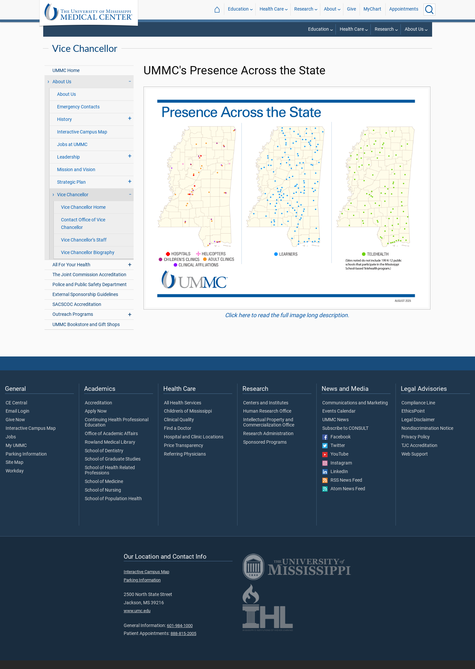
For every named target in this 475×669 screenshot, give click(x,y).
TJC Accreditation (419, 454)
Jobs (11, 445)
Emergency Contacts (78, 115)
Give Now (15, 428)
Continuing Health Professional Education (116, 431)
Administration (350, 43)
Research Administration (268, 442)
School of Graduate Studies (113, 467)
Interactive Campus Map (82, 140)
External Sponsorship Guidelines (85, 303)
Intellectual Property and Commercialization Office (268, 431)
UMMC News (335, 428)
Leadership (68, 165)
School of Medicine (104, 490)
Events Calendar (339, 420)
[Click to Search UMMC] (429, 10)
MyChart (372, 9)
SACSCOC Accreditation (76, 313)
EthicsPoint (413, 420)
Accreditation (98, 411)
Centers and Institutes (265, 411)
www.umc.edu (137, 619)
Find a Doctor (177, 437)
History (64, 128)
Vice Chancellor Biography (87, 261)
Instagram (337, 471)
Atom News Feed (343, 497)
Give (351, 9)
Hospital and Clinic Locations (193, 445)
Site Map (14, 471)
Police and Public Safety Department (89, 293)
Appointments (403, 9)
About (330, 9)
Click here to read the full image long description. (287, 323)
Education (238, 9)
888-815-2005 (183, 642)
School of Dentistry (104, 459)
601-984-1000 (180, 634)
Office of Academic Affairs (111, 442)
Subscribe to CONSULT (345, 437)
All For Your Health (71, 273)
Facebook (336, 445)
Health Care (272, 9)
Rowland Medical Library (110, 451)
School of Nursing (103, 499)
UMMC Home (65, 79)
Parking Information (26, 462)
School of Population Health (113, 507)
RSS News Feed (342, 489)
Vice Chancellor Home (83, 216)
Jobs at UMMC (72, 153)
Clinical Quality (179, 428)
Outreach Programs (72, 323)
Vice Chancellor (415, 43)
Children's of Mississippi (188, 420)
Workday (15, 479)
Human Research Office (267, 420)
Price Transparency (183, 454)
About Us (414, 29)
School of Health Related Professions (110, 479)
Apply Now (96, 420)
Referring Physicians (185, 462)
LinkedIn (335, 480)
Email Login (17, 420)
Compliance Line (418, 411)
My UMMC (16, 454)
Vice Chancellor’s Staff (84, 248)
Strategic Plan (71, 191)
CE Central (16, 411)
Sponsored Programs (265, 451)
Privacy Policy (415, 445)
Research (303, 9)
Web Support (414, 462)
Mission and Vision (76, 178)
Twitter (333, 454)
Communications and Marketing (355, 411)
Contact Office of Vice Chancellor (83, 232)
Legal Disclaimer (418, 428)
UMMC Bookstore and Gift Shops (86, 333)
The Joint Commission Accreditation (89, 283)
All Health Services (182, 411)
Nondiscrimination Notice (427, 437)
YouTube (335, 462)
